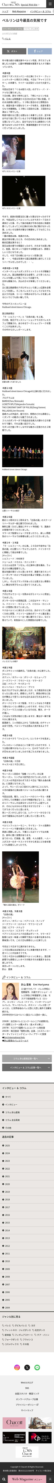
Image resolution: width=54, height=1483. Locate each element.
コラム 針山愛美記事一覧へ (25, 1058)
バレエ (8, 38)
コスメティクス (12, 1344)
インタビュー (11, 1104)
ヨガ (33, 1325)
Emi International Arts (14, 1037)
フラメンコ (28, 1339)
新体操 (8, 1334)
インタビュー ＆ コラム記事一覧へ (25, 1067)
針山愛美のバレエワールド (16, 1040)
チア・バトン (43, 1334)
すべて (8, 1096)
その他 (8, 1127)
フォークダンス (12, 1339)
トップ (5, 11)
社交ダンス (40, 1330)
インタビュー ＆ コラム (40, 11)
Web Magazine (19, 11)
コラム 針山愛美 (12, 1112)
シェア (40, 51)
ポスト (14, 51)
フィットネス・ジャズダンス (18, 1330)
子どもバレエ (21, 1325)
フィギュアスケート (24, 1334)
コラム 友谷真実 (12, 1119)
